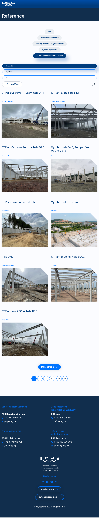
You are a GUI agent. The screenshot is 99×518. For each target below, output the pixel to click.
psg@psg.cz (9, 422)
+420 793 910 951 (12, 442)
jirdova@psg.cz (60, 446)
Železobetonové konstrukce (49, 56)
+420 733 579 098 (61, 442)
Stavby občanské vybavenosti (50, 44)
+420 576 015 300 (12, 418)
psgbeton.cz (49, 489)
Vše (49, 32)
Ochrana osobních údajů (50, 468)
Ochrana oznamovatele (49, 471)
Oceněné (9, 78)
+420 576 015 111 (61, 418)
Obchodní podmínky (49, 466)
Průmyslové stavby (49, 38)
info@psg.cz (58, 422)
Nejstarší (9, 72)
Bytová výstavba (49, 50)
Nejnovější (9, 66)
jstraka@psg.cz (10, 446)
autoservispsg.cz (49, 497)
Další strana (49, 367)
